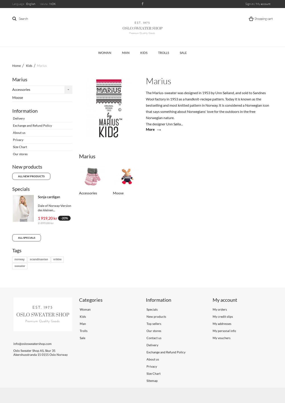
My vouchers (221, 338)
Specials (21, 189)
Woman (104, 53)
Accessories (21, 89)
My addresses (222, 324)
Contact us (153, 338)
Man (126, 53)
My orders (220, 309)
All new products (31, 176)
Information (25, 111)
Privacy (17, 140)
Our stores (20, 154)
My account (225, 300)
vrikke (57, 259)
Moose (17, 97)
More (150, 129)
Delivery (18, 118)
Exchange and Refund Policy (32, 125)
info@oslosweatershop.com (32, 344)
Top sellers (153, 324)
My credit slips (223, 316)
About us (18, 132)
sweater (19, 266)
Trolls (163, 53)
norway (19, 259)
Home (16, 65)
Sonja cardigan (49, 197)
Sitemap (152, 381)
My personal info (224, 331)
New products (27, 167)
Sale (183, 53)
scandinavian (39, 259)
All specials (26, 237)
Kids (143, 53)
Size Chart (19, 147)
